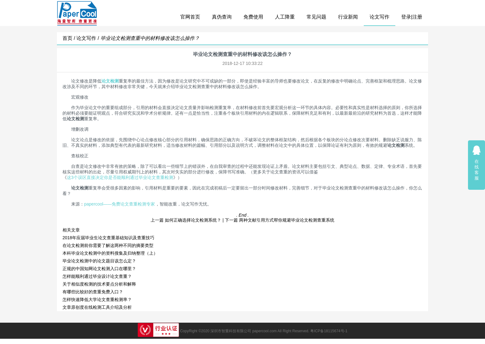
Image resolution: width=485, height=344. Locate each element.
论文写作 (379, 16)
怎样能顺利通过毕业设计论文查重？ (97, 276)
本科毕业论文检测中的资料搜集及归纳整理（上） (110, 253)
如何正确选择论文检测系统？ (193, 220)
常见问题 (316, 16)
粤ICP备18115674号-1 (328, 331)
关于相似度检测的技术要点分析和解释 (99, 284)
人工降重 (285, 16)
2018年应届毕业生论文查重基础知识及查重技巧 (108, 237)
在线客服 (476, 162)
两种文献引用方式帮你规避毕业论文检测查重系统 (286, 220)
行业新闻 (348, 16)
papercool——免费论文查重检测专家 (119, 204)
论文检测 (110, 81)
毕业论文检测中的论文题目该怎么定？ (99, 260)
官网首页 (190, 16)
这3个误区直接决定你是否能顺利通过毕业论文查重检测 (120, 177)
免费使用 (253, 16)
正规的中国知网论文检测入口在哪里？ (99, 268)
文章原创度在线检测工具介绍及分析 (97, 307)
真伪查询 (222, 16)
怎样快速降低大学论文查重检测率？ (97, 299)
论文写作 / (88, 38)
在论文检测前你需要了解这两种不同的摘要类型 (107, 245)
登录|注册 (411, 16)
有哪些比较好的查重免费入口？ (92, 291)
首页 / (69, 38)
